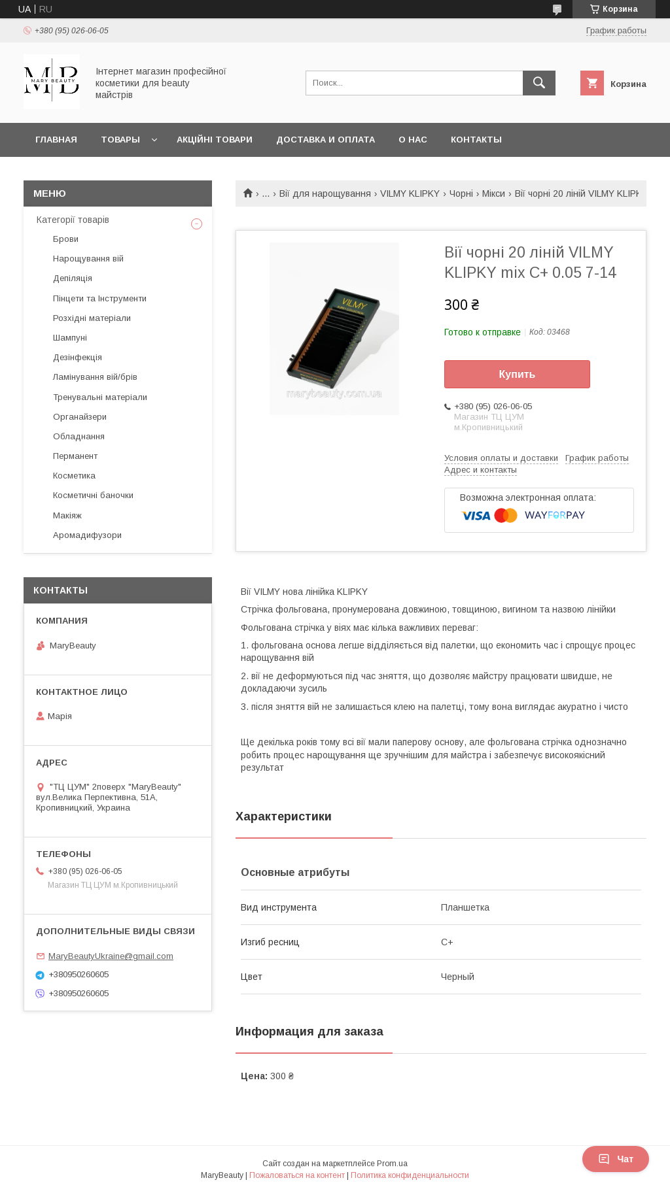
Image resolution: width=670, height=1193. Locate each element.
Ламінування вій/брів (95, 377)
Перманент (75, 456)
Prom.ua (392, 1163)
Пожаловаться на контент (297, 1175)
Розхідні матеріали (92, 318)
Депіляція (72, 278)
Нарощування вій (88, 258)
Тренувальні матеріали (100, 397)
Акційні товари (215, 139)
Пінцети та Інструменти (100, 298)
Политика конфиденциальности (410, 1175)
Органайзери (80, 417)
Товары (120, 139)
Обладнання (79, 436)
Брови (66, 239)
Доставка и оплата (325, 139)
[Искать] (539, 83)
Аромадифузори (87, 535)
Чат (615, 1159)
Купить (517, 374)
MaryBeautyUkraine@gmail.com (110, 956)
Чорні (461, 193)
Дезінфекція (77, 357)
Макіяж (67, 515)
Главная (56, 139)
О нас (412, 139)
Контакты (476, 139)
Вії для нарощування (325, 193)
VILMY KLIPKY (410, 193)
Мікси (493, 193)
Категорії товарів (73, 219)
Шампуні (70, 338)
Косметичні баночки (93, 495)
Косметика (74, 475)
